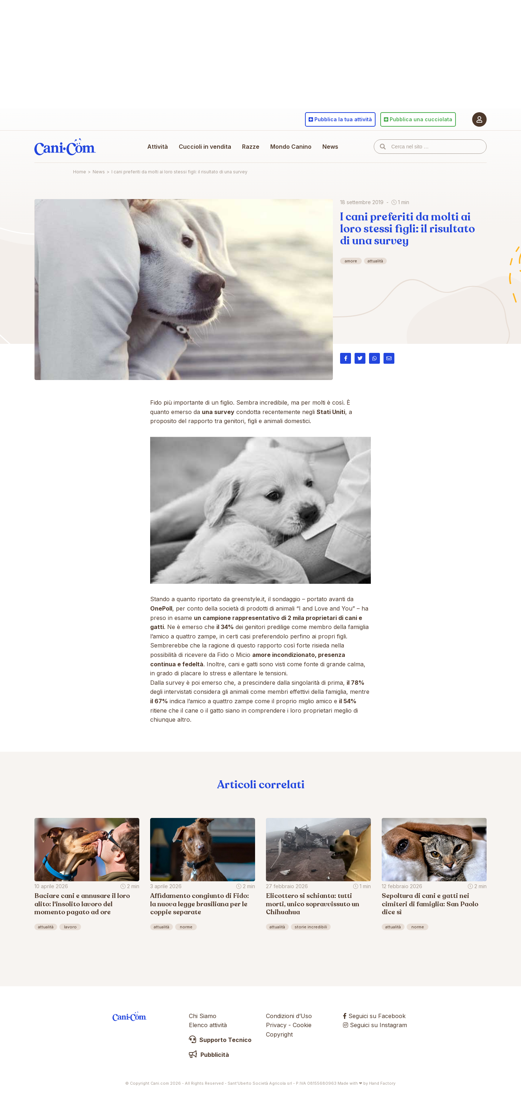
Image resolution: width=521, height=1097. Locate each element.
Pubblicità (209, 1054)
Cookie (302, 1025)
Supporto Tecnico (220, 1039)
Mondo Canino (291, 146)
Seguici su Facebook (374, 1016)
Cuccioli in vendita (205, 146)
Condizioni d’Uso (289, 1016)
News (330, 146)
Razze (250, 146)
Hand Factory (382, 1083)
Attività (157, 146)
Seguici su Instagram (375, 1025)
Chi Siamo (202, 1016)
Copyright (279, 1034)
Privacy (276, 1025)
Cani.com (65, 147)
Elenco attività (208, 1025)
